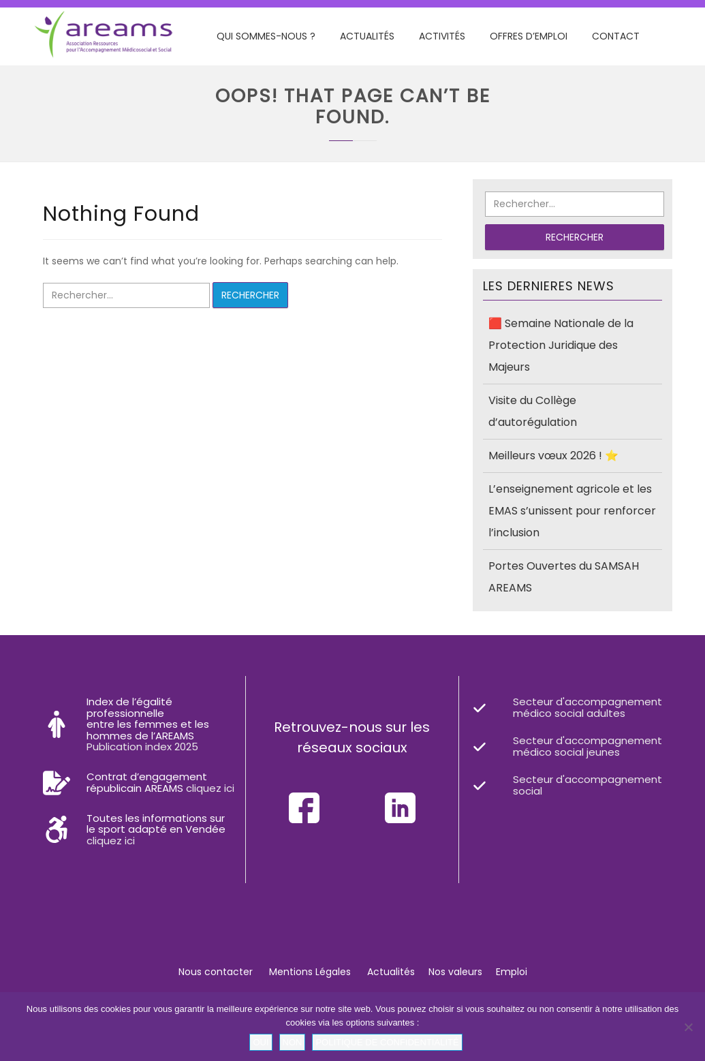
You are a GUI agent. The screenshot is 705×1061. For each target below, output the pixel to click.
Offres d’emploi (528, 36)
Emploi (511, 972)
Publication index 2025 (142, 746)
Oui (260, 1042)
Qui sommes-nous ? (266, 36)
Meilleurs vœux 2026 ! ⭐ (553, 455)
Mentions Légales (310, 972)
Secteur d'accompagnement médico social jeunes (587, 746)
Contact (616, 36)
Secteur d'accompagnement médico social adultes (587, 707)
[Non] (688, 1027)
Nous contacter (215, 972)
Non (292, 1042)
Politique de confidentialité (386, 1042)
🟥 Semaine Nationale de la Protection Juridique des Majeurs (560, 345)
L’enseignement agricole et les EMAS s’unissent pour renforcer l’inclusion (572, 510)
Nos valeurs (455, 972)
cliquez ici (210, 788)
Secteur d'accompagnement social (587, 785)
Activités (442, 36)
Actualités (367, 36)
